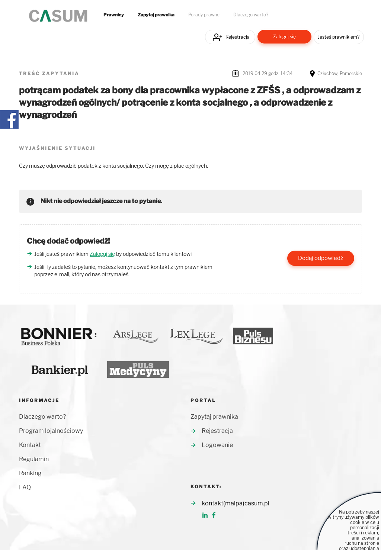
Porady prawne (204, 14)
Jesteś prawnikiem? (338, 37)
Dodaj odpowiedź (320, 258)
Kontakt (30, 444)
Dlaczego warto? (250, 14)
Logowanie (217, 444)
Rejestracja (237, 37)
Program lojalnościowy (51, 430)
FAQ (25, 487)
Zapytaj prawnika (156, 14)
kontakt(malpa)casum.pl (235, 503)
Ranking (30, 473)
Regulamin (34, 459)
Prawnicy (113, 14)
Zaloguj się (284, 36)
